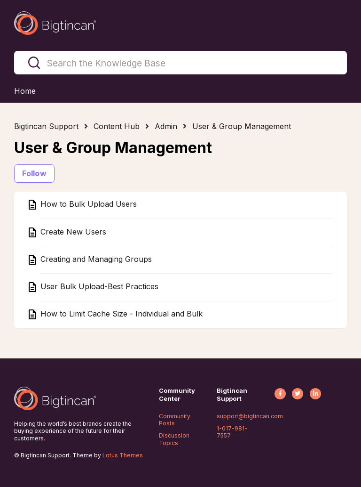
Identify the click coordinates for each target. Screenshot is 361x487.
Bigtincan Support (46, 126)
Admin (166, 126)
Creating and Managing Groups (95, 259)
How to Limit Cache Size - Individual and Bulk (120, 314)
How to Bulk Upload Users (87, 204)
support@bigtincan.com (250, 416)
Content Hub (117, 126)
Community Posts (174, 420)
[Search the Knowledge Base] (180, 62)
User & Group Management (241, 126)
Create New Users (72, 231)
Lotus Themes (122, 455)
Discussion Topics (174, 439)
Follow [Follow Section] (34, 173)
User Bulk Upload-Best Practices (98, 286)
